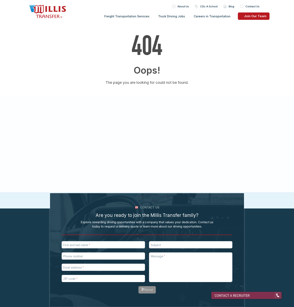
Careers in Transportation (212, 16)
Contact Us (252, 6)
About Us (183, 6)
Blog (231, 6)
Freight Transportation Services (126, 16)
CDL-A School (209, 6)
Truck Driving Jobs (171, 16)
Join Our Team (252, 16)
